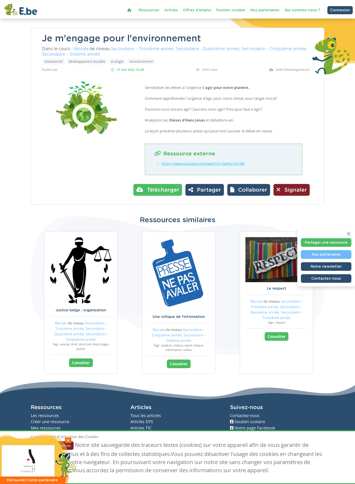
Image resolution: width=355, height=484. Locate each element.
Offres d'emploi (197, 10)
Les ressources (45, 415)
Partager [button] (204, 190)
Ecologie (117, 61)
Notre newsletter (326, 266)
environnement (141, 61)
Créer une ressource (50, 421)
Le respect (276, 288)
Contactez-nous (326, 278)
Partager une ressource (326, 242)
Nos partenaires (264, 10)
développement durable (87, 61)
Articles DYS (141, 421)
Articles (171, 10)
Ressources (149, 10)
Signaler (291, 190)
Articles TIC (140, 428)
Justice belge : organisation (80, 310)
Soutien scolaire (230, 10)
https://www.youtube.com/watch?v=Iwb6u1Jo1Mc (203, 163)
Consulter (81, 362)
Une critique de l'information (179, 317)
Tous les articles (145, 415)
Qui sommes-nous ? (302, 10)
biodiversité (54, 61)
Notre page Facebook (252, 428)
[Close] (348, 233)
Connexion (340, 10)
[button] (248, 190)
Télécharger (157, 190)
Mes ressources (46, 428)
